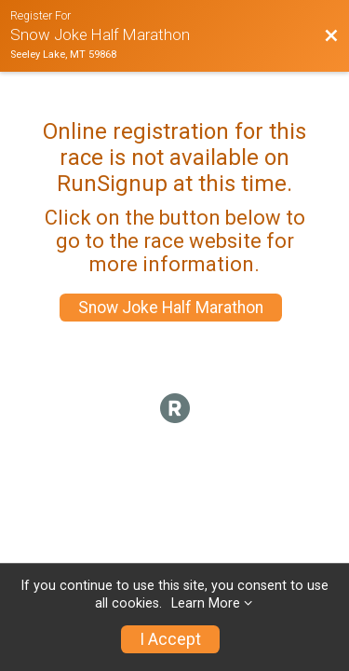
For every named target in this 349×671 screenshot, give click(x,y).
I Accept (170, 639)
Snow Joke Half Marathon (170, 307)
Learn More (205, 603)
